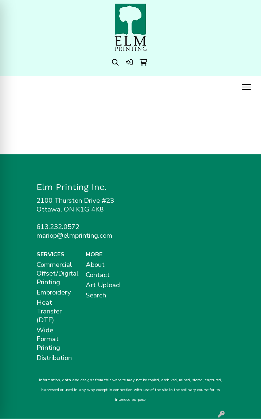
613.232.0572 (57, 227)
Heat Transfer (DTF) (49, 311)
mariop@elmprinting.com (74, 235)
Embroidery (53, 292)
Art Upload (103, 285)
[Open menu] (246, 87)
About (95, 264)
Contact (98, 275)
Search (96, 295)
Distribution (54, 358)
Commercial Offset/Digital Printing (56, 273)
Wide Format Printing (48, 338)
